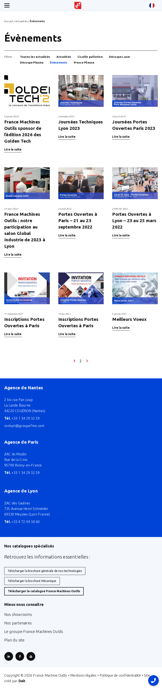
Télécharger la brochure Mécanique (32, 581)
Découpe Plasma (32, 62)
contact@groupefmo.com (24, 425)
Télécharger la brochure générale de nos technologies (45, 571)
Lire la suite (13, 149)
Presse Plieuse (84, 62)
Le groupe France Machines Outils (33, 631)
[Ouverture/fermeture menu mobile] (7, 5)
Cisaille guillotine (90, 56)
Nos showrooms (18, 614)
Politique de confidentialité (120, 675)
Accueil (8, 21)
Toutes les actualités (35, 56)
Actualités (21, 21)
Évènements (58, 62)
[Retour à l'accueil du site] (78, 5)
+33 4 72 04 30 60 (22, 522)
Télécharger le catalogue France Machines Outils (44, 591)
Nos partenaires (18, 623)
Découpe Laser (119, 56)
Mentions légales (83, 675)
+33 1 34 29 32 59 (22, 418)
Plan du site (14, 640)
